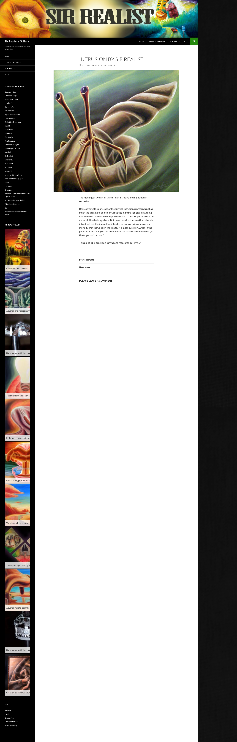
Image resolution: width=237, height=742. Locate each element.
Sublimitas (9, 152)
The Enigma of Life (12, 148)
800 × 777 (86, 65)
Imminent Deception (13, 175)
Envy (7, 182)
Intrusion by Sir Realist (106, 65)
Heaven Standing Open (14, 178)
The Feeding (10, 141)
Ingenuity (9, 171)
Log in (7, 714)
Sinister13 (9, 160)
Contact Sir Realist (157, 41)
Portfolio (175, 41)
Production (9, 103)
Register (8, 710)
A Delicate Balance (12, 204)
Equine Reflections (12, 114)
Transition (9, 129)
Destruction (10, 118)
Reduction (9, 163)
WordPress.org (11, 725)
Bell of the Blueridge (13, 122)
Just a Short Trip (11, 99)
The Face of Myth (12, 144)
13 (6, 208)
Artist (141, 41)
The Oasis (9, 137)
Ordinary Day (10, 92)
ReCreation (9, 111)
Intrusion (8, 167)
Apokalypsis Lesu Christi (15, 200)
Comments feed (11, 721)
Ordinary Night (11, 95)
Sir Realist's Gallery (17, 41)
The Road (9, 133)
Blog (186, 41)
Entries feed (9, 718)
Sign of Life (9, 107)
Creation (8, 190)
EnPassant (9, 186)
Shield (7, 126)
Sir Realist (9, 156)
